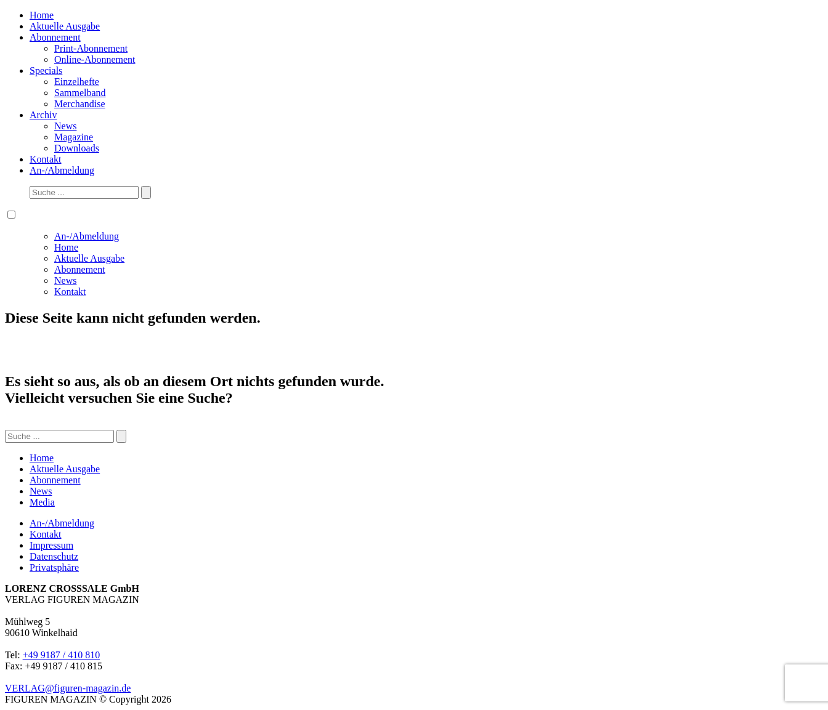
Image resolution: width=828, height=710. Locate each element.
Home (42, 15)
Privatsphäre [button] (54, 567)
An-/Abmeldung (62, 170)
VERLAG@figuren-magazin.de (68, 688)
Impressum (51, 545)
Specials (46, 70)
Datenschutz (54, 556)
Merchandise (79, 104)
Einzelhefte (76, 81)
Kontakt (46, 159)
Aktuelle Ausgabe (65, 26)
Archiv (43, 115)
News (65, 126)
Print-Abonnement (91, 48)
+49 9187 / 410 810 (61, 655)
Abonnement (55, 37)
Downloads (76, 148)
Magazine (73, 137)
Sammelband (80, 92)
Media (42, 502)
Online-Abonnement (95, 59)
